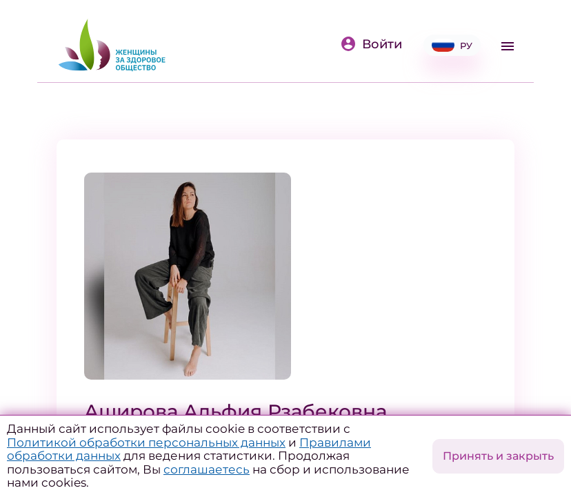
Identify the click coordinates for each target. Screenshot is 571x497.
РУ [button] (452, 45)
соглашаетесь (206, 469)
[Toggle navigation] (507, 46)
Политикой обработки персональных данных (146, 442)
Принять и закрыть (498, 455)
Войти (371, 44)
